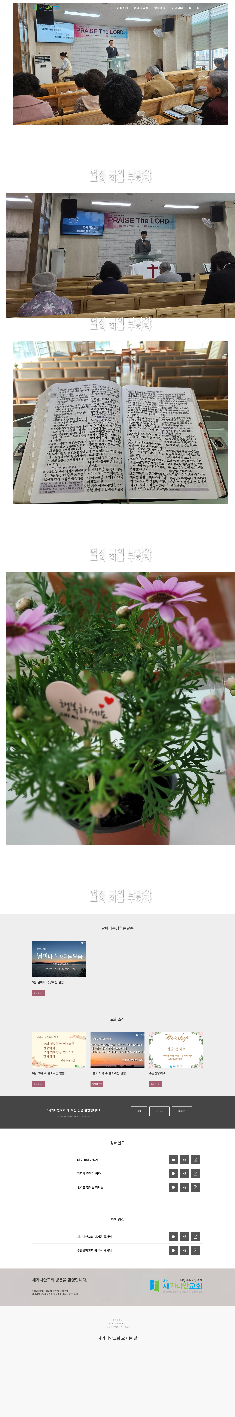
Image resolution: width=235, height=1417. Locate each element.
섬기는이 (159, 1111)
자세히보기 (165, 189)
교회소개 (122, 8)
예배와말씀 (141, 8)
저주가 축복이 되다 (89, 1173)
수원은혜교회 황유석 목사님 (94, 1250)
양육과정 (160, 8)
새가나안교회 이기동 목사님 (94, 1236)
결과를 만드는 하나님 (90, 1187)
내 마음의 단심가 (87, 1160)
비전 (139, 1111)
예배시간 (182, 1111)
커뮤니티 (177, 8)
